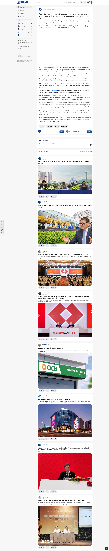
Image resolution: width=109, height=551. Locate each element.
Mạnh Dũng (44, 293)
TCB (53, 300)
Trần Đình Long (46, 67)
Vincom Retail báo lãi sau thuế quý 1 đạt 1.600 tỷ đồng (54, 399)
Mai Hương (44, 344)
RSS (21, 51)
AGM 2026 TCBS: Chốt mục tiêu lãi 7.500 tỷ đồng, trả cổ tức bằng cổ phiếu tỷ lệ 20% (63, 254)
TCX (68, 256)
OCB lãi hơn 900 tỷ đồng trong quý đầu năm (51, 348)
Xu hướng (22, 13)
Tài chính (23, 35)
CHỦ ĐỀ (18, 20)
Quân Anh (44, 497)
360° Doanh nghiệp (74, 131)
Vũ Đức (44, 251)
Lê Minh (44, 396)
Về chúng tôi (23, 40)
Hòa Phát (54, 90)
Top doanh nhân (43, 151)
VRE (52, 401)
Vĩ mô (22, 23)
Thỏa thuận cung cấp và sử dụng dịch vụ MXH (26, 43)
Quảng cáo (22, 48)
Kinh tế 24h (44, 158)
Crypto (22, 29)
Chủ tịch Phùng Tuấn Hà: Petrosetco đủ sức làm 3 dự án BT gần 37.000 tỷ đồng (61, 500)
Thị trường (23, 26)
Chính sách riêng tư (24, 46)
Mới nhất (22, 10)
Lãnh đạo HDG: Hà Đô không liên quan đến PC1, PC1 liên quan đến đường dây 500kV (63, 161)
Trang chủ (22, 7)
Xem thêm (40, 163)
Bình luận (22, 16)
